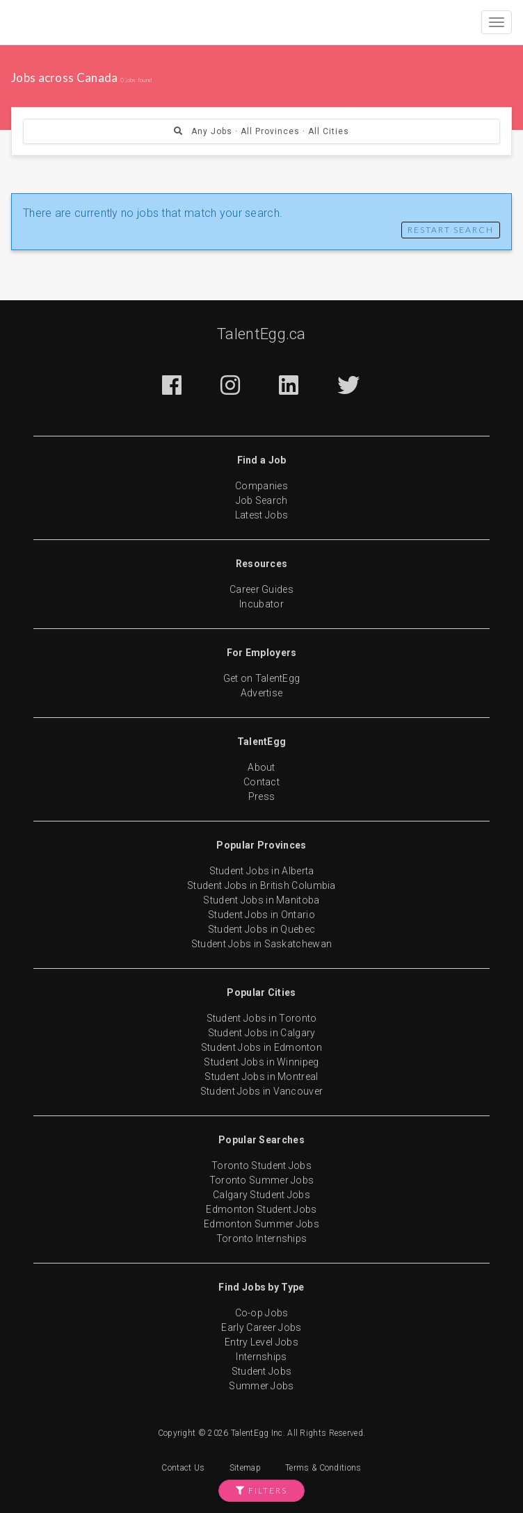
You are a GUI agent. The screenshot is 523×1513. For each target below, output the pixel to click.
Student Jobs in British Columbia (261, 885)
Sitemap (245, 1468)
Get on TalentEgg (261, 678)
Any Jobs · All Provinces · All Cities (261, 131)
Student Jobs (262, 1371)
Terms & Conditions (323, 1468)
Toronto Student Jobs (261, 1165)
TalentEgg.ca (261, 334)
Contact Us (182, 1468)
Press (261, 796)
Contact (261, 781)
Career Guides (261, 589)
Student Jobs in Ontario (261, 914)
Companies (261, 485)
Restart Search (451, 229)
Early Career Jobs (261, 1327)
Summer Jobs (261, 1385)
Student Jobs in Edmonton (261, 1047)
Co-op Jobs (262, 1312)
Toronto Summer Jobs (261, 1180)
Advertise (262, 692)
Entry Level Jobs (261, 1342)
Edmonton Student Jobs (261, 1209)
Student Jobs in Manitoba (261, 900)
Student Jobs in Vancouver (261, 1091)
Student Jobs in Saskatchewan (261, 943)
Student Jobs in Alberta (261, 870)
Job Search (262, 500)
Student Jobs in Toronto (262, 1018)
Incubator (261, 604)
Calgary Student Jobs (261, 1194)
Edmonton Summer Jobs (261, 1223)
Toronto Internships (261, 1238)
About (261, 767)
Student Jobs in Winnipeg (261, 1062)
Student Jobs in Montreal (261, 1076)
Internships (261, 1356)
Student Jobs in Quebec (262, 929)
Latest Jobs (261, 515)
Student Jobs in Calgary (262, 1032)
